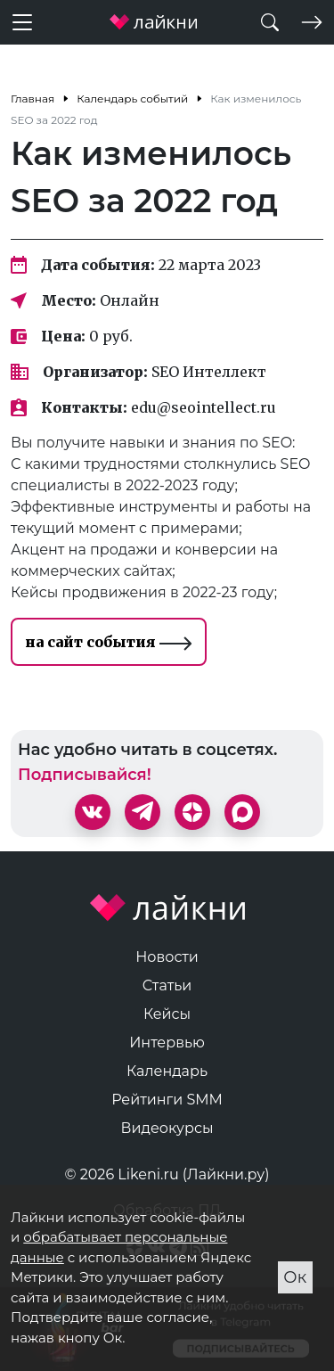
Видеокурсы (167, 1128)
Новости (167, 956)
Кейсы (167, 1014)
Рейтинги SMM (167, 1099)
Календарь (167, 1071)
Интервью (167, 1042)
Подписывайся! (84, 774)
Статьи (167, 985)
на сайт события (108, 642)
